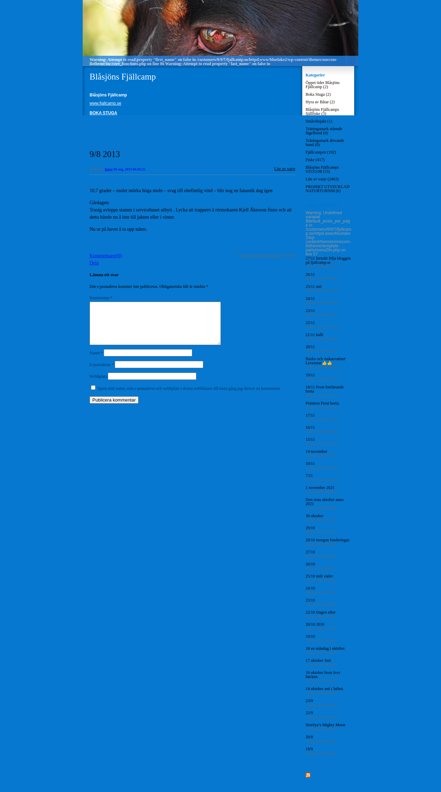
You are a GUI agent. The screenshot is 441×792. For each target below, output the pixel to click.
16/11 (321, 429)
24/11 (321, 300)
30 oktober (321, 517)
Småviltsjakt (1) (319, 121)
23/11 (321, 312)
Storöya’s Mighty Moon (325, 726)
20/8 (321, 738)
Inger (109, 169)
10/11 (321, 465)
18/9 (321, 751)
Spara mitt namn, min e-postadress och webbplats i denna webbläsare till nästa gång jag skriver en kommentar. (189, 396)
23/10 (321, 602)
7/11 (321, 477)
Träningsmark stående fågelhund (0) (324, 130)
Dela (94, 262)
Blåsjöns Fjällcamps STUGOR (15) (322, 169)
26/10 (321, 566)
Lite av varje (284, 168)
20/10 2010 (321, 626)
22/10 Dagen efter (321, 614)
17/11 (321, 417)
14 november (321, 453)
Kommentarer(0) (106, 255)
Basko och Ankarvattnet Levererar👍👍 (325, 362)
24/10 (321, 590)
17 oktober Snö (321, 662)
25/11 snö (321, 288)
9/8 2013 (105, 154)
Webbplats (98, 384)
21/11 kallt (321, 336)
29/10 (321, 529)
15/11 (321, 441)
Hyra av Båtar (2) (320, 102)
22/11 (321, 324)
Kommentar (101, 297)
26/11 (321, 276)
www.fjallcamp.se (105, 103)
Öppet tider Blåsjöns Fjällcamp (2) (323, 84)
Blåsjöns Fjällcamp (123, 76)
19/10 (321, 638)
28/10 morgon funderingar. (328, 542)
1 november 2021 (321, 489)
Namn (96, 361)
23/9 (321, 702)
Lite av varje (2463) (322, 179)
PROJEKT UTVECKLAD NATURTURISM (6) (327, 188)
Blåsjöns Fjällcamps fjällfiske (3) (322, 111)
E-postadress (102, 373)
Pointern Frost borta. (323, 405)
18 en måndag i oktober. (326, 650)
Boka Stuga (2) (318, 94)
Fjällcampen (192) (321, 152)
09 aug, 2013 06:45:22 (129, 169)
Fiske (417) (315, 159)
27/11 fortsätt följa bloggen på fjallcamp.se (328, 262)
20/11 (321, 348)
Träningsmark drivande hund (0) (325, 142)
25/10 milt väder (321, 578)
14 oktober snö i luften (324, 690)
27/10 (321, 554)
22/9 (321, 714)
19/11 (321, 377)
